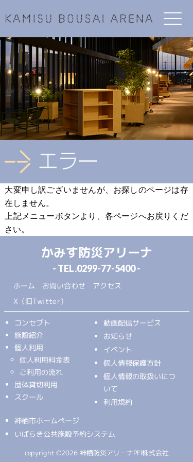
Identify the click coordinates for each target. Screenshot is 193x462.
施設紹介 (28, 334)
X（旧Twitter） (40, 301)
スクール (28, 396)
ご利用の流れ (40, 372)
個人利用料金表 (45, 359)
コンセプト (32, 322)
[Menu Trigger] (172, 19)
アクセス (106, 285)
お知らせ (117, 336)
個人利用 (28, 347)
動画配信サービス (132, 323)
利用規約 (117, 402)
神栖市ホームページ (46, 420)
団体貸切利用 (35, 384)
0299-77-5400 (106, 268)
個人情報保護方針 (132, 363)
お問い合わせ (63, 285)
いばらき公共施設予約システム (64, 433)
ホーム (23, 285)
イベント (117, 349)
